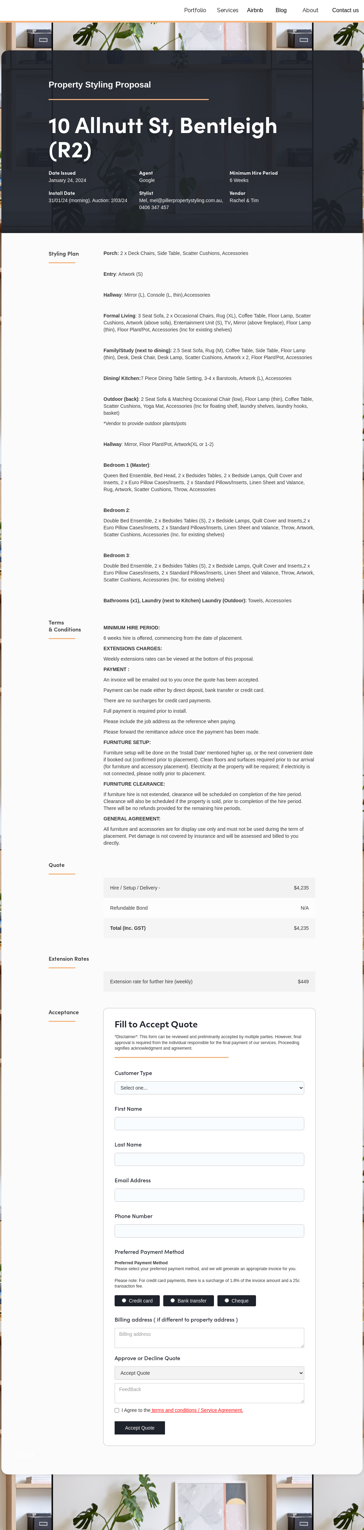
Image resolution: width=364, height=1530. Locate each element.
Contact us (345, 10)
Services (228, 10)
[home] (87, 10)
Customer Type (133, 1072)
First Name (128, 1108)
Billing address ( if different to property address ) (176, 1319)
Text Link (24, 1454)
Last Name (128, 1144)
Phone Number (133, 1215)
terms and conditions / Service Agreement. (196, 1410)
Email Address (133, 1179)
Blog (281, 10)
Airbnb (255, 10)
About (310, 10)
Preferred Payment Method (149, 1251)
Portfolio (195, 10)
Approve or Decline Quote (147, 1357)
